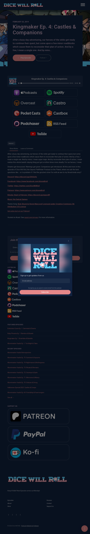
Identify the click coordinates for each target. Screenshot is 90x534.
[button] (68, 241)
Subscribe (45, 292)
